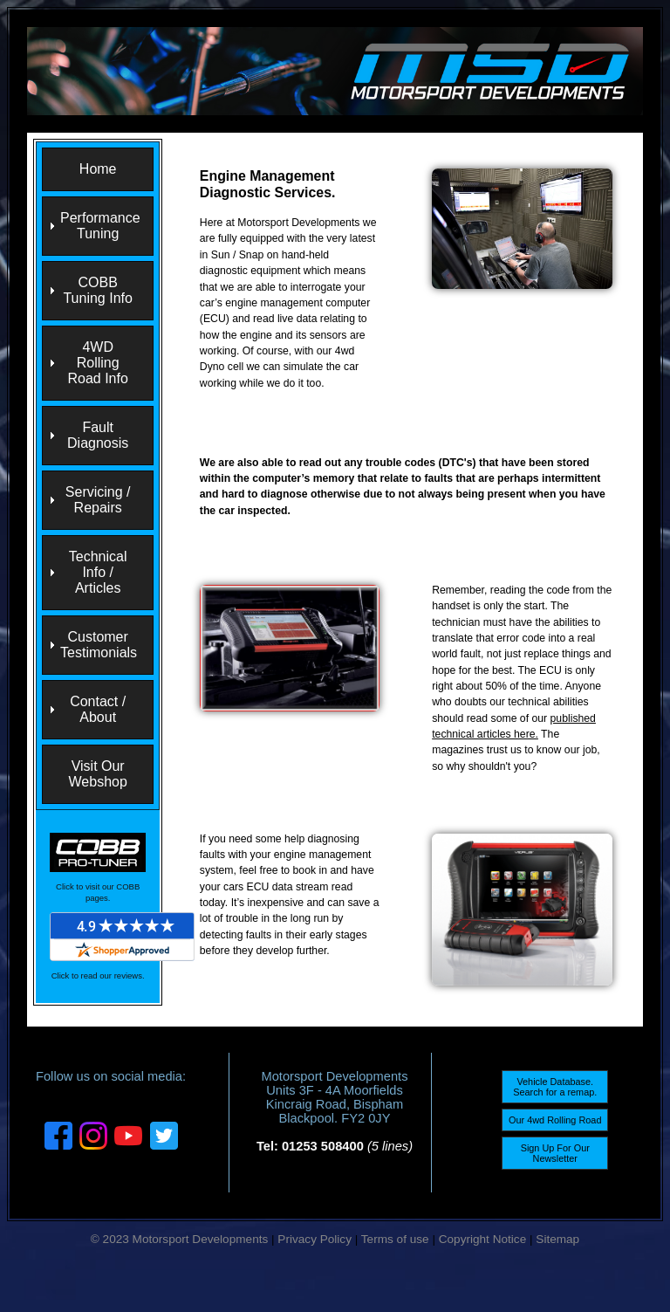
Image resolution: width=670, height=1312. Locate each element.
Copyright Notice (483, 1239)
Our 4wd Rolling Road (555, 1120)
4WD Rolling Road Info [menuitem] (97, 363)
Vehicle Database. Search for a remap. (555, 1086)
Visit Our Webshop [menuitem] (98, 774)
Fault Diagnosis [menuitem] (97, 435)
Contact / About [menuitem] (98, 709)
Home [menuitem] (98, 168)
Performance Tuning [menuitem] (100, 225)
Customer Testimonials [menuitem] (98, 644)
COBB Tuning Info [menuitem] (97, 290)
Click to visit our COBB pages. (98, 892)
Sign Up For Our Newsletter (555, 1153)
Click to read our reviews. (98, 975)
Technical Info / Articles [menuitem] (98, 572)
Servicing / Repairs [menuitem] (98, 499)
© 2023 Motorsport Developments (179, 1239)
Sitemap (557, 1239)
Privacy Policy (314, 1239)
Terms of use (395, 1239)
